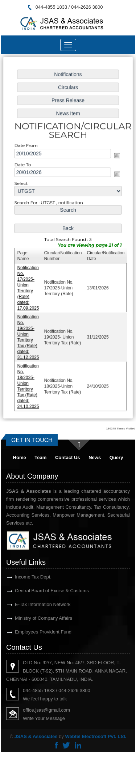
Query (116, 457)
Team (40, 457)
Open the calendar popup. (116, 157)
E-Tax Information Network (34, 604)
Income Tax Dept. (25, 577)
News (94, 457)
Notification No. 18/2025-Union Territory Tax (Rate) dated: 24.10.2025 (29, 383)
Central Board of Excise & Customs (44, 590)
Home (19, 457)
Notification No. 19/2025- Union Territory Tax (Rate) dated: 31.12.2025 (29, 335)
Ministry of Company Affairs (35, 618)
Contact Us (67, 457)
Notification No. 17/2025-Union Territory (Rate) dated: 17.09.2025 (29, 287)
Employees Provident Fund (35, 632)
